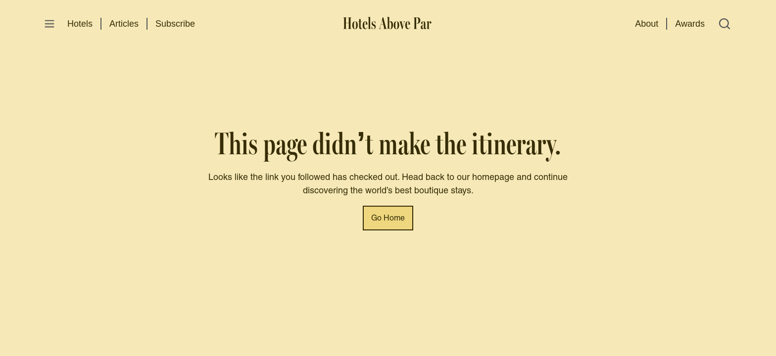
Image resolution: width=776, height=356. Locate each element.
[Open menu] (49, 24)
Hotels (80, 24)
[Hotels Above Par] (388, 24)
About (646, 24)
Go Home (388, 218)
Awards (690, 24)
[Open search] (724, 24)
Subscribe (175, 24)
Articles (124, 24)
